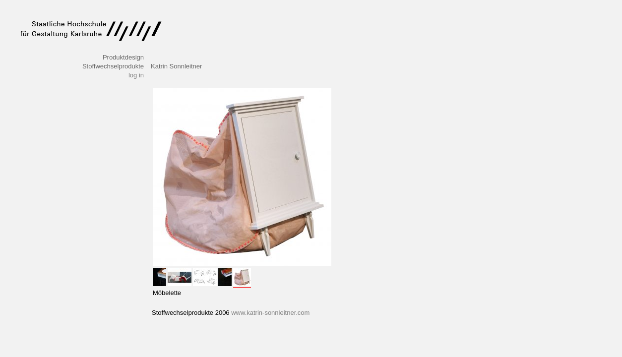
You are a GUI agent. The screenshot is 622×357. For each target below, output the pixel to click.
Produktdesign (123, 57)
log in (136, 75)
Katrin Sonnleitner (176, 66)
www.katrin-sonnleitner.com (270, 312)
